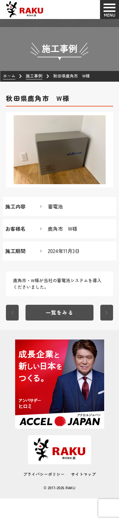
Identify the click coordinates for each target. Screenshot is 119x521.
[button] (10, 149)
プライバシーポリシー (44, 474)
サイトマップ (83, 474)
